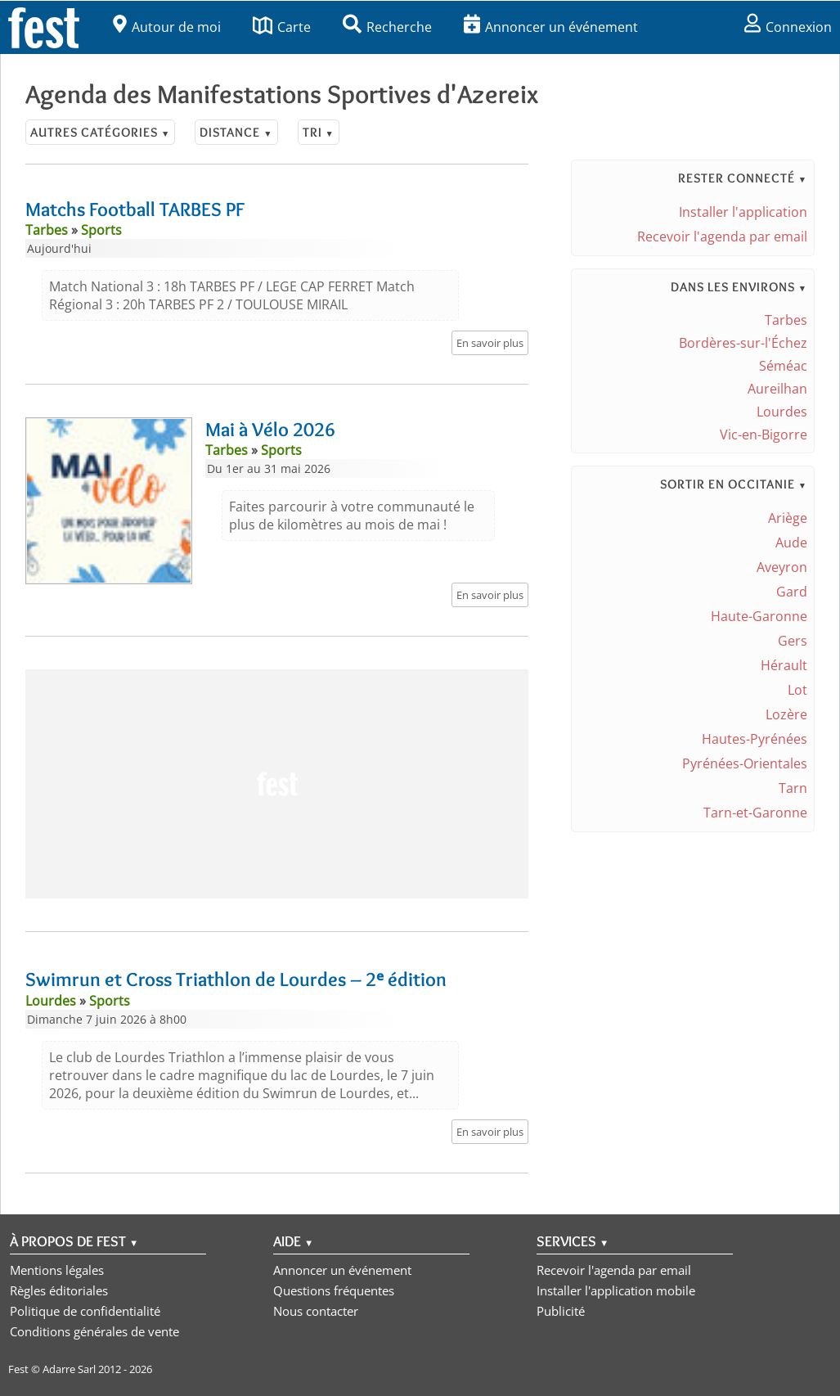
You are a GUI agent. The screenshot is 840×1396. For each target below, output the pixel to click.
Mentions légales (57, 1270)
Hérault (784, 665)
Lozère (786, 714)
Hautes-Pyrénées (754, 739)
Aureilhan (777, 389)
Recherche (387, 27)
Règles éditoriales (59, 1290)
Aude (791, 543)
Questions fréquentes (333, 1290)
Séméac (783, 366)
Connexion (788, 27)
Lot (797, 690)
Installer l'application (743, 212)
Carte (282, 27)
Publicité (561, 1311)
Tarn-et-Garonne (755, 813)
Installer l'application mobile (616, 1290)
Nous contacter (315, 1311)
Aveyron (782, 567)
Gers (792, 641)
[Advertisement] (276, 783)
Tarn (793, 788)
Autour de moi (167, 27)
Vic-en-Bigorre (763, 435)
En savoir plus (489, 342)
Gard (791, 592)
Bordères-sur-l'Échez (743, 343)
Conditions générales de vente (94, 1331)
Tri (319, 132)
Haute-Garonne (759, 616)
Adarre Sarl (69, 1369)
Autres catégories (100, 132)
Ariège (787, 518)
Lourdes (782, 412)
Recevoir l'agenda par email (722, 236)
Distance (236, 132)
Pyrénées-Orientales (744, 763)
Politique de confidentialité (85, 1311)
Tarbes (786, 320)
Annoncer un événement (551, 27)
